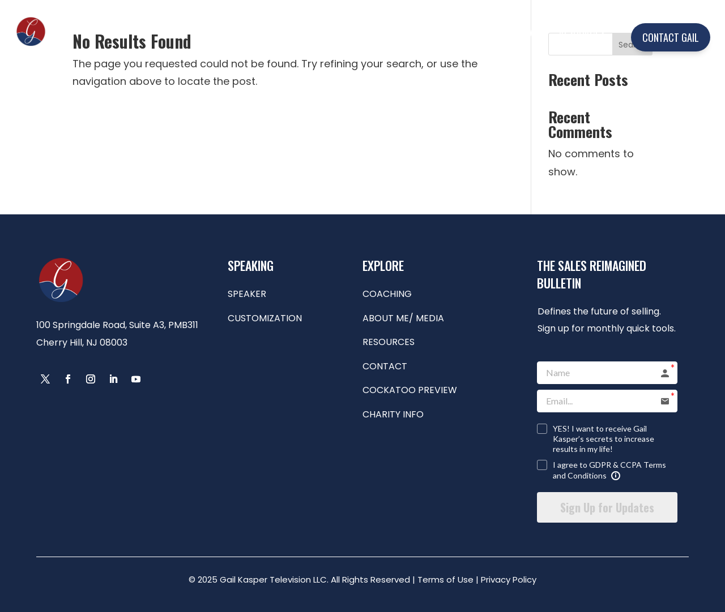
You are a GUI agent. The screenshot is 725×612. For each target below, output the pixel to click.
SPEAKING (341, 31)
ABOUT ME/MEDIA (499, 31)
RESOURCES (581, 31)
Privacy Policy (508, 579)
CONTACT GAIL (670, 37)
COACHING (418, 31)
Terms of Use (445, 579)
